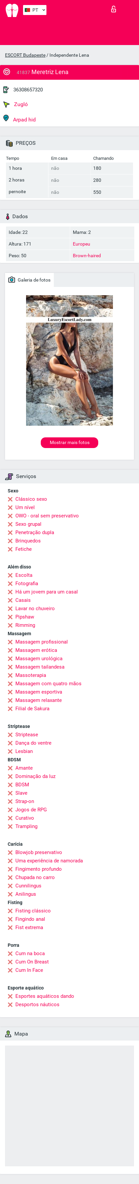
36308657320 (28, 90)
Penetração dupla (34, 532)
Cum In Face (29, 970)
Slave (21, 793)
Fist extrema (29, 927)
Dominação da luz (35, 776)
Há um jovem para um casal (46, 592)
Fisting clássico (33, 911)
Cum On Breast (32, 962)
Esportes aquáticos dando (44, 996)
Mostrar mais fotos (70, 442)
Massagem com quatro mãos (48, 684)
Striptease (26, 735)
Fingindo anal (30, 919)
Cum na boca (30, 953)
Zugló (15, 104)
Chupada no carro (35, 877)
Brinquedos (28, 541)
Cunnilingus (28, 886)
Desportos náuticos (37, 1005)
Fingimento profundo (38, 869)
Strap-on (24, 801)
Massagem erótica (36, 650)
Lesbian (24, 751)
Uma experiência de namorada (49, 861)
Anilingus (25, 894)
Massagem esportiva (38, 692)
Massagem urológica (38, 659)
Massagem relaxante (38, 700)
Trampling (26, 826)
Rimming (25, 625)
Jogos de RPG (31, 810)
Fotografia (26, 583)
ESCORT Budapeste (25, 55)
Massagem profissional (41, 642)
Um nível (25, 507)
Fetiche (23, 549)
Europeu (81, 244)
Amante (24, 768)
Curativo (24, 818)
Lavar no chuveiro (35, 609)
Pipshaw (24, 617)
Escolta (23, 575)
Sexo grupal (28, 524)
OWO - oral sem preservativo (47, 516)
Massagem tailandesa (39, 667)
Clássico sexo (31, 499)
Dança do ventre (33, 743)
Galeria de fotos (29, 280)
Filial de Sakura (32, 709)
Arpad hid (19, 118)
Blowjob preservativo (38, 852)
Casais (23, 600)
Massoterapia (30, 675)
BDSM (22, 785)
